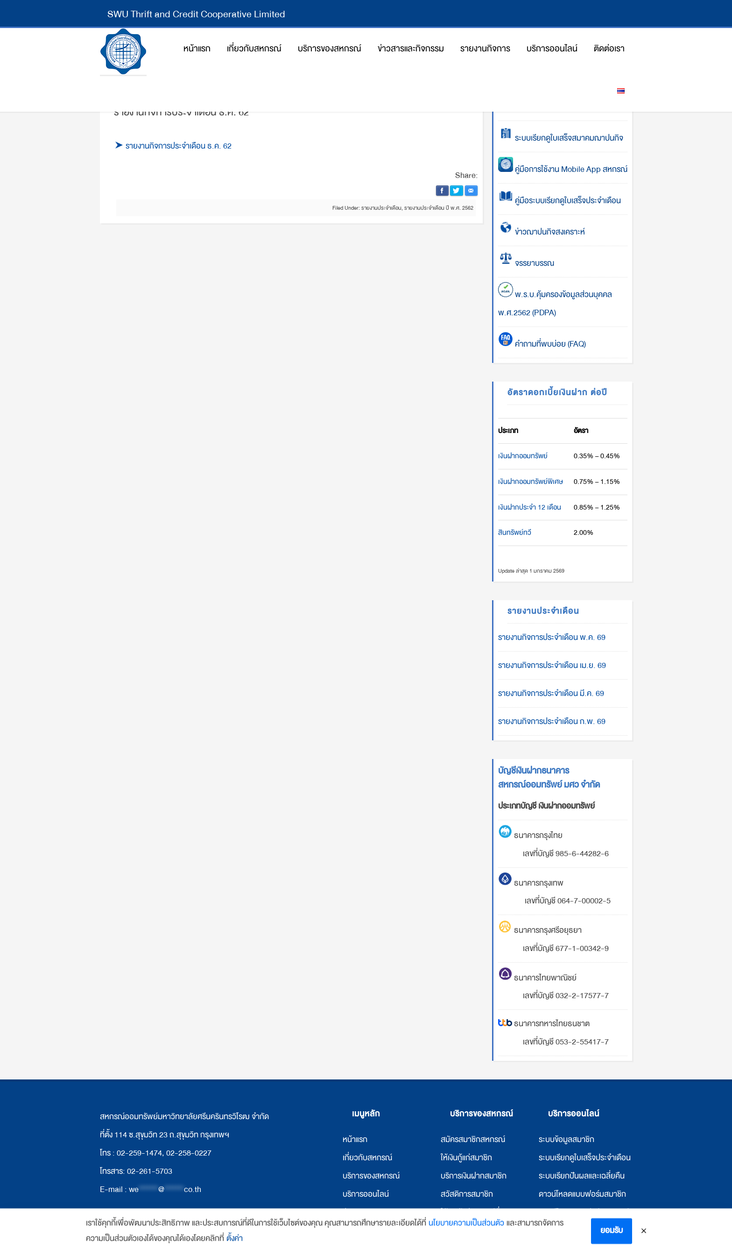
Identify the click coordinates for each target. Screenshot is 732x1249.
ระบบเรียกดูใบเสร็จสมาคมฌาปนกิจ (560, 138)
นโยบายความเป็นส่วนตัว (466, 1234)
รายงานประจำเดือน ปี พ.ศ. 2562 (438, 208)
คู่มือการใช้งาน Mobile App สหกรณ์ (562, 169)
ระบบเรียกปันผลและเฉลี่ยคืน (582, 1176)
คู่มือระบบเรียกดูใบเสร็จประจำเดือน (559, 200)
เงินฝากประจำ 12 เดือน (529, 507)
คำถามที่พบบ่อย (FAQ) (542, 344)
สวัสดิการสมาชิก (467, 1194)
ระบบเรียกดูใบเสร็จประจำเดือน (585, 1157)
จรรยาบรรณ (526, 263)
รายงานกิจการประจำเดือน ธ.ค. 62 (179, 146)
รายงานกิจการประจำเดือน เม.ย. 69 (552, 665)
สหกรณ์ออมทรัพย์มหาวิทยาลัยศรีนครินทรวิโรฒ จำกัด (123, 51)
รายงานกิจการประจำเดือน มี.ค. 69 (551, 693)
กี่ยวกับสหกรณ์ (368, 1157)
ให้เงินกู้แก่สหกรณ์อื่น (472, 1212)
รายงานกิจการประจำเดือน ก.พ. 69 (551, 721)
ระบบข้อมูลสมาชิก (566, 1139)
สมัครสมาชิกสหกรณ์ (473, 1139)
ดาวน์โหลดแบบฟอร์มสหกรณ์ (584, 1212)
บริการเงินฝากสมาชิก (474, 1176)
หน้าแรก (355, 1139)
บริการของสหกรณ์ (371, 1176)
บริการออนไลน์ (366, 1194)
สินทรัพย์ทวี (514, 532)
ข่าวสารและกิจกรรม (373, 1212)
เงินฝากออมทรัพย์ (523, 456)
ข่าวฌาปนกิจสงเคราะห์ (549, 232)
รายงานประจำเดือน (381, 208)
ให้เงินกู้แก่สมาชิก (466, 1157)
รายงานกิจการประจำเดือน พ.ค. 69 (551, 637)
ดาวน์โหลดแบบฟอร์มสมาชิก (582, 1194)
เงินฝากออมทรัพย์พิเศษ (530, 481)
